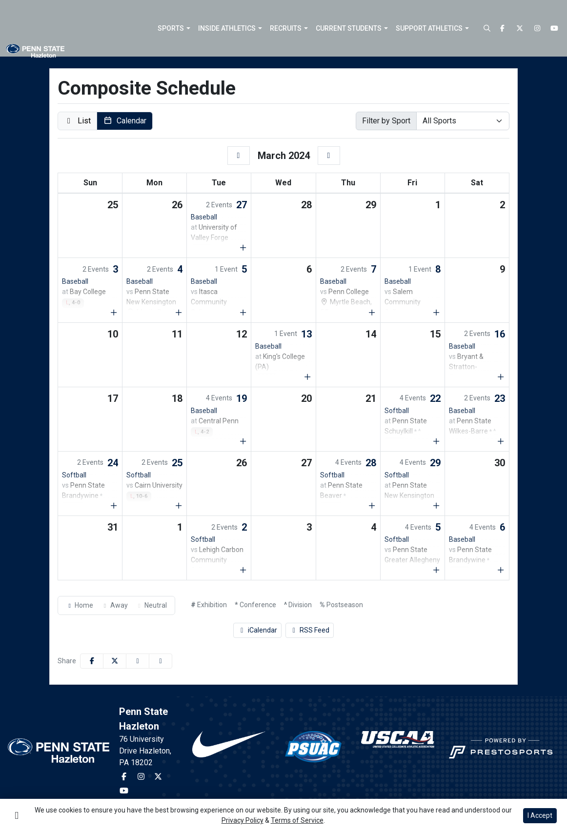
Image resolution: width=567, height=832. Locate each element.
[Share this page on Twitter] (114, 661)
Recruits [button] (286, 28)
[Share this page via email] (137, 661)
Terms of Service (297, 820)
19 (241, 398)
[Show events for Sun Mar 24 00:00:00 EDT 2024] (114, 506)
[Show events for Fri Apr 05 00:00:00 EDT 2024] (436, 570)
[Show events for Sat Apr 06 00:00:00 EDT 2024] (501, 570)
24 (112, 463)
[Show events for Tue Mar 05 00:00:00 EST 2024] (243, 313)
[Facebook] (502, 28)
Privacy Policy (242, 820)
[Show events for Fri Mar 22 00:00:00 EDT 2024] (436, 441)
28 (370, 463)
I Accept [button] (539, 815)
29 (435, 463)
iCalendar (257, 630)
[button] (174, 28)
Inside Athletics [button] (227, 28)
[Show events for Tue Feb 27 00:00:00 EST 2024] (243, 248)
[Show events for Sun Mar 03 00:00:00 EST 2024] (114, 313)
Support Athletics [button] (429, 28)
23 (499, 398)
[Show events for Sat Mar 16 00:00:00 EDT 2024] (501, 377)
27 (241, 205)
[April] (329, 155)
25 (177, 463)
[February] (238, 155)
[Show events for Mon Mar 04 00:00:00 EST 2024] (178, 313)
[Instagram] (537, 28)
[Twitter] (520, 28)
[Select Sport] (462, 121)
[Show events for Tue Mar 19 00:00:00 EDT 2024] (243, 441)
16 (499, 334)
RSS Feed (310, 630)
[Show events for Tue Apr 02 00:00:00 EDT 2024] (243, 570)
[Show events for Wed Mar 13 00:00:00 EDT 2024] (307, 377)
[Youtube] (555, 28)
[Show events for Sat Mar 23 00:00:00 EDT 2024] (501, 441)
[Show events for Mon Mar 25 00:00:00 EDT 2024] (178, 506)
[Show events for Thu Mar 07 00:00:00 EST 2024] (371, 313)
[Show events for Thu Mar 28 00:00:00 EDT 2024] (371, 506)
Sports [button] (171, 28)
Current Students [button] (349, 28)
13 (306, 334)
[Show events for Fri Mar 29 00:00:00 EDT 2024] (436, 506)
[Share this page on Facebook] (91, 661)
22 (435, 398)
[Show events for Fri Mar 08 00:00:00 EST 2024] (436, 313)
